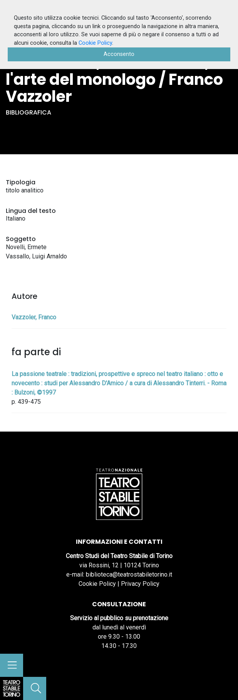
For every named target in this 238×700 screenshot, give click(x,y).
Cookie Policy (97, 583)
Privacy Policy (140, 583)
